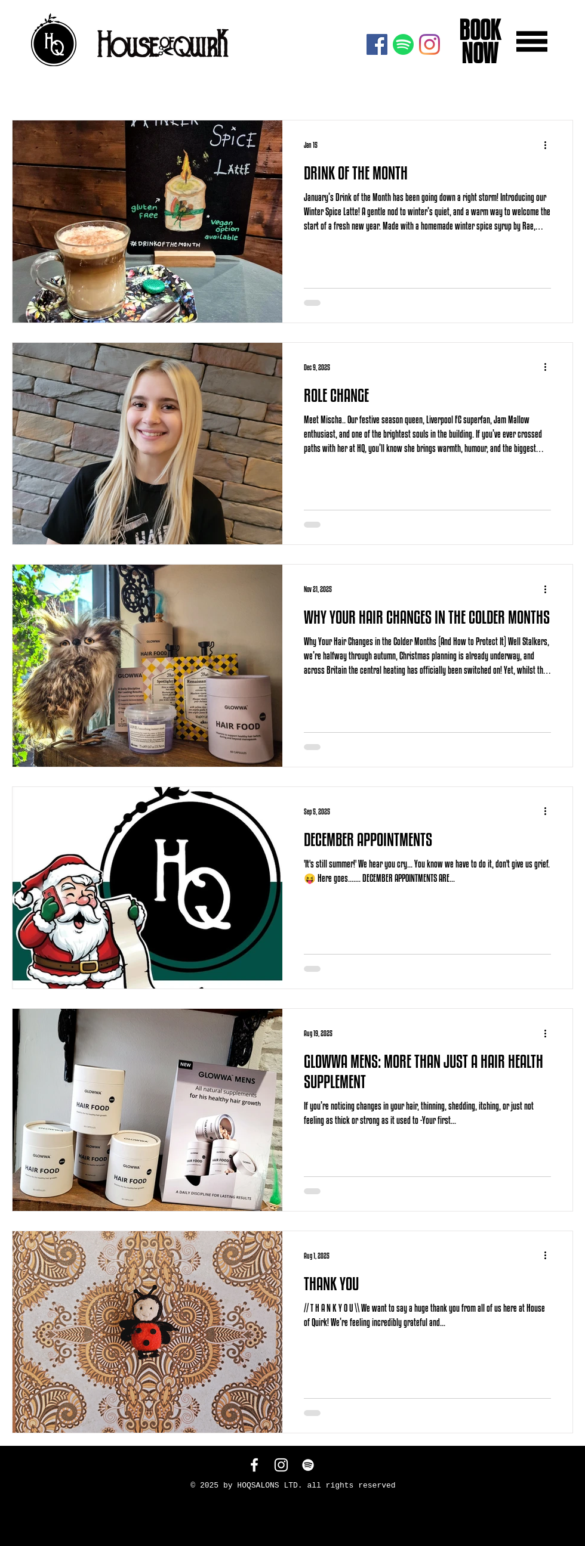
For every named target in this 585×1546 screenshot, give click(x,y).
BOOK (477, 29)
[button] (531, 41)
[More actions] (549, 145)
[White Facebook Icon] (254, 1465)
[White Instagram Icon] (281, 1465)
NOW (477, 53)
